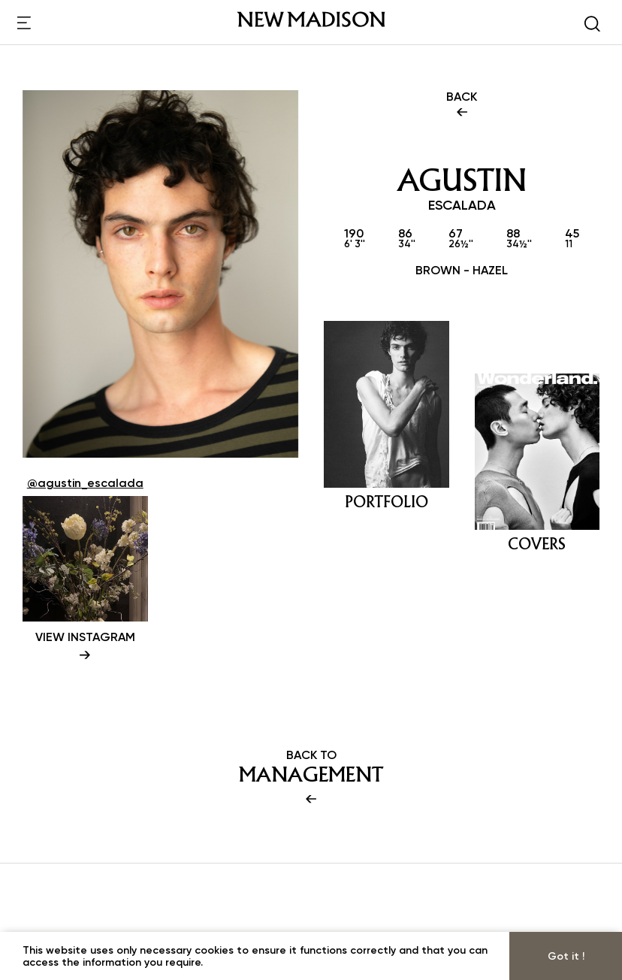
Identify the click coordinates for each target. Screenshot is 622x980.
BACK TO (311, 778)
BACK (461, 105)
